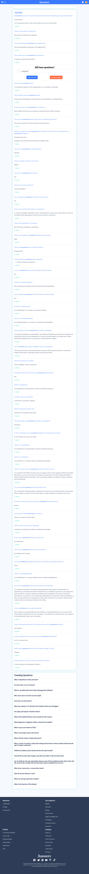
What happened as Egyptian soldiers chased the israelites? (33, 722)
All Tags (5, 807)
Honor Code (6, 836)
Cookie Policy (49, 849)
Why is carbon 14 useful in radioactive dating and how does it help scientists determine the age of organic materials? (43, 744)
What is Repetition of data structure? (26, 680)
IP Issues (47, 852)
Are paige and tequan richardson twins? (27, 712)
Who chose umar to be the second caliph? (27, 696)
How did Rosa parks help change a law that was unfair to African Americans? (39, 756)
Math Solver (6, 845)
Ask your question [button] (56, 77)
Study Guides (6, 842)
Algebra (47, 804)
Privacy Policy (49, 842)
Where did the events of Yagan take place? (28, 738)
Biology (47, 810)
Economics (48, 826)
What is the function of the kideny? (25, 784)
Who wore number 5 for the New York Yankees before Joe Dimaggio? (36, 706)
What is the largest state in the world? (26, 733)
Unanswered (6, 810)
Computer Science (50, 823)
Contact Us (48, 836)
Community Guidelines (9, 832)
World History (49, 813)
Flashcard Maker (7, 839)
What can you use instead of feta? (25, 728)
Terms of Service (50, 839)
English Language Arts (51, 816)
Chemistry (48, 807)
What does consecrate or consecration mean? (29, 768)
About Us (47, 832)
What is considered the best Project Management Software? (33, 690)
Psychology (48, 820)
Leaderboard (6, 804)
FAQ (4, 849)
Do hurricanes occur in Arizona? (24, 685)
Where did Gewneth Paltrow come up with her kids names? (33, 717)
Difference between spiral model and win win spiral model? (33, 751)
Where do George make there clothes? (26, 779)
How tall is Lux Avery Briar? (23, 701)
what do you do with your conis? (24, 774)
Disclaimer (48, 845)
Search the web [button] (32, 77)
